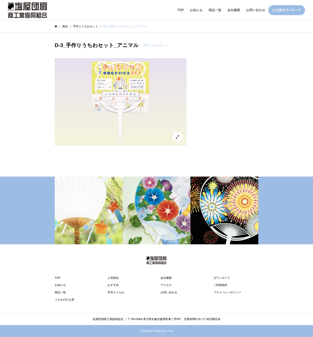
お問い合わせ (255, 10)
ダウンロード (221, 277)
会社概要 (233, 10)
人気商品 (113, 277)
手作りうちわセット (155, 45)
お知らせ (196, 10)
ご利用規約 (220, 285)
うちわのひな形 (64, 299)
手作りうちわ (116, 292)
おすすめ (113, 285)
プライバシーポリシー (227, 292)
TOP (180, 10)
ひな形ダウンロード (286, 10)
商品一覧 (215, 10)
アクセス (166, 285)
